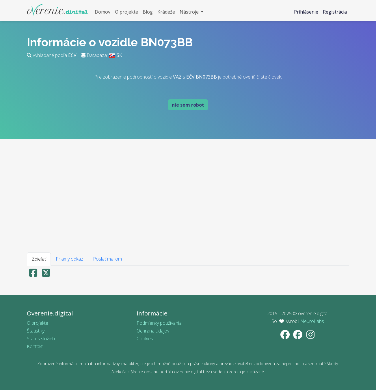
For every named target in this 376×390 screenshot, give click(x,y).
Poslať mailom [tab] (107, 259)
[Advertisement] (188, 193)
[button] (191, 12)
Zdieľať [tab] (39, 259)
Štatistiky (35, 331)
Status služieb (41, 338)
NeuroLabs (312, 321)
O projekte (37, 323)
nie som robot (188, 105)
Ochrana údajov (153, 331)
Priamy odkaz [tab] (69, 259)
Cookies (145, 338)
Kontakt (35, 346)
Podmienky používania (159, 323)
